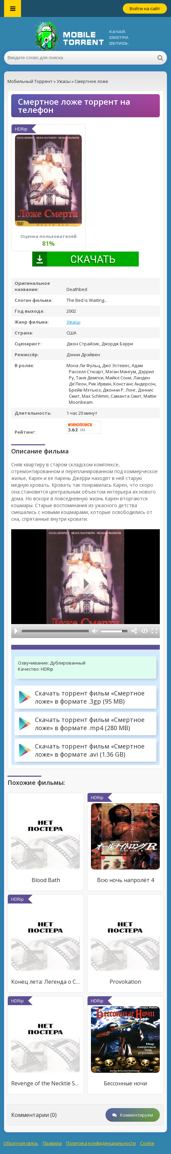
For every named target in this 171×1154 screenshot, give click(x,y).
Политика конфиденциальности (101, 1143)
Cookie (147, 1143)
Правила (52, 1143)
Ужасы (73, 322)
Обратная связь (20, 1143)
